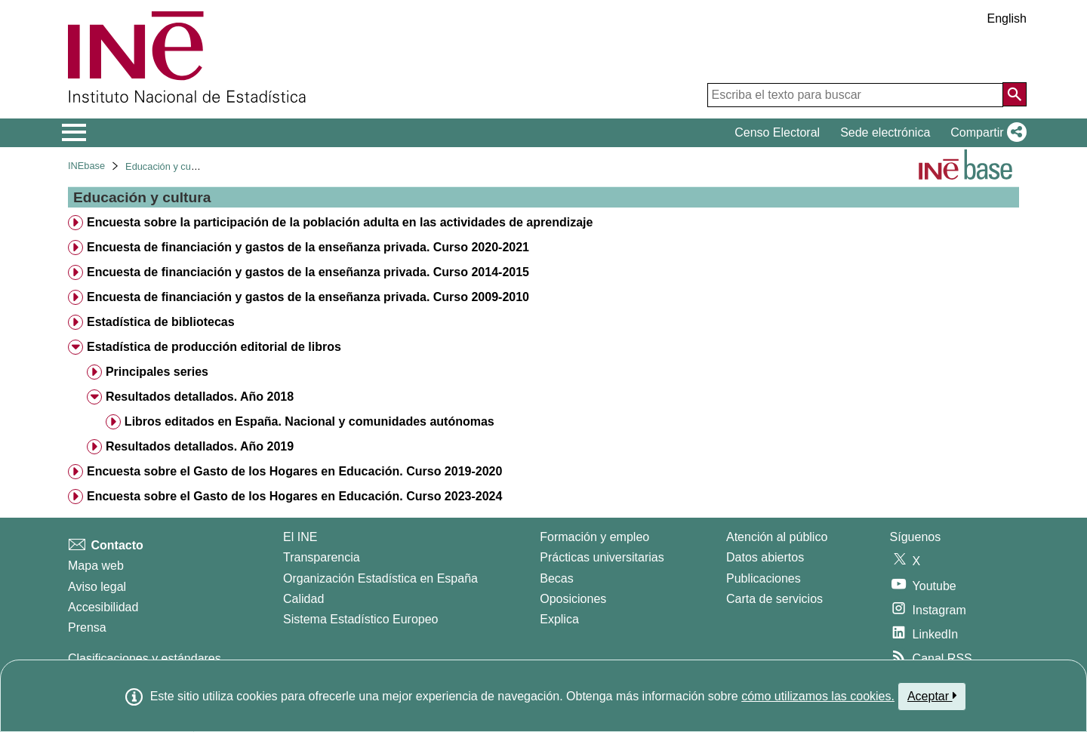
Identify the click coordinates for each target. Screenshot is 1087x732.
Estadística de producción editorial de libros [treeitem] (214, 346)
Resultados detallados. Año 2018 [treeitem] (200, 396)
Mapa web (96, 565)
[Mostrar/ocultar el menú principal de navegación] (74, 132)
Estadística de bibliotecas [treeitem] (161, 321)
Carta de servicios (774, 598)
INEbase (86, 165)
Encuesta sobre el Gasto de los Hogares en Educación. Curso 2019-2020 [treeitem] (294, 471)
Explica (559, 619)
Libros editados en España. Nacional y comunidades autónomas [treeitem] (309, 421)
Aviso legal (97, 586)
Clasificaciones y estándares (144, 658)
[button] (985, 132)
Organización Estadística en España (380, 578)
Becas (556, 578)
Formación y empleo (594, 537)
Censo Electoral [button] (777, 132)
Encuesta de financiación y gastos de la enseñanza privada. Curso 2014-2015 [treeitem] (308, 272)
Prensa (87, 627)
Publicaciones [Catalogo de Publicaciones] (763, 578)
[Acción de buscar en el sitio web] (1014, 94)
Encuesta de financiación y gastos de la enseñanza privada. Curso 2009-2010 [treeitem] (308, 297)
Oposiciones (573, 598)
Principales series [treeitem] (157, 371)
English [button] (1007, 18)
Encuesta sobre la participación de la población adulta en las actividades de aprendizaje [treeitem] (340, 222)
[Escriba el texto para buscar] (855, 95)
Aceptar (931, 696)
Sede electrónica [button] (885, 132)
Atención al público (776, 537)
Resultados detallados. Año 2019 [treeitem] (200, 446)
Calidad (303, 598)
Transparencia (321, 557)
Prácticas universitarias (602, 557)
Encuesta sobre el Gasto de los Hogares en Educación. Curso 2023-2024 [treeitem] (294, 496)
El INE (300, 537)
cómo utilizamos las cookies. (818, 696)
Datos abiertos (765, 557)
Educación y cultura (167, 166)
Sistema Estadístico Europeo (360, 619)
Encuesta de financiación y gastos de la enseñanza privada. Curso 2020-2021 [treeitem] (308, 247)
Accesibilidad (103, 607)
